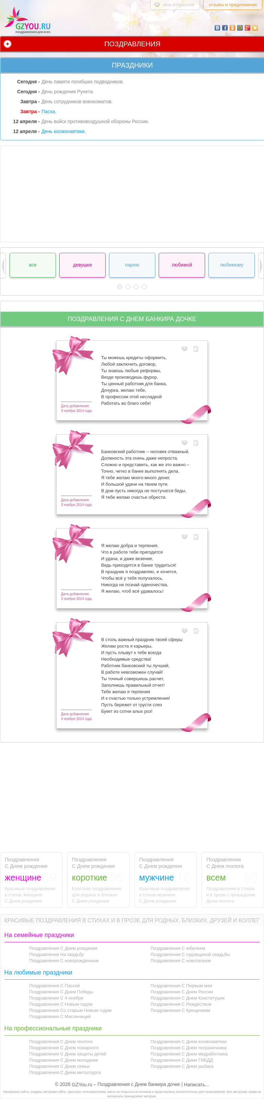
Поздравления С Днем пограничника (189, 1047)
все (32, 265)
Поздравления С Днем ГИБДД (182, 1060)
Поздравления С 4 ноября (56, 998)
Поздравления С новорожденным (64, 960)
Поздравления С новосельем (181, 960)
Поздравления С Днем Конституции (188, 998)
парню (132, 265)
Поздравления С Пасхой (54, 985)
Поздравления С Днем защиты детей (67, 1053)
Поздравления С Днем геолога (61, 1041)
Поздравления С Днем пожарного (64, 1047)
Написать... (196, 1084)
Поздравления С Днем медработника (189, 1053)
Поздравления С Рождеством (181, 1004)
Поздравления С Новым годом (60, 1004)
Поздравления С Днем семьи (59, 1066)
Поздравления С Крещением (180, 1010)
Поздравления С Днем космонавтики (189, 1041)
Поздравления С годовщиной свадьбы (190, 954)
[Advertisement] (132, 194)
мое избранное (178, 4)
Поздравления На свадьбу (56, 954)
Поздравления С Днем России (182, 991)
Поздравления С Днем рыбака (182, 1066)
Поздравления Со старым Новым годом (70, 1010)
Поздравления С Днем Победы (61, 991)
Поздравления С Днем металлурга (65, 1072)
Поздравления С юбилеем (178, 948)
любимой (182, 265)
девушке (82, 265)
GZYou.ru (82, 1084)
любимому (231, 265)
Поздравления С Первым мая (181, 985)
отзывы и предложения (233, 4)
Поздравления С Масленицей (60, 1016)
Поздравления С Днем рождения (63, 948)
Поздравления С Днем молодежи (63, 1060)
